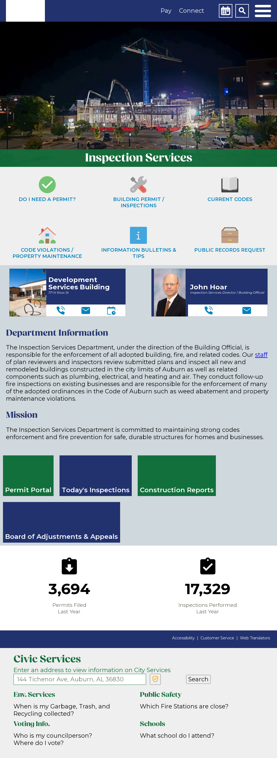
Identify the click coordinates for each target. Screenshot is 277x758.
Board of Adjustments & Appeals (61, 536)
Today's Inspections (96, 490)
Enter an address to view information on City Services (92, 669)
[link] (25, 11)
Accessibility (183, 638)
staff (261, 354)
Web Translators (255, 638)
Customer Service (217, 638)
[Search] (242, 11)
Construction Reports (177, 490)
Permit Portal (28, 490)
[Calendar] (225, 11)
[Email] (86, 310)
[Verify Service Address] (155, 679)
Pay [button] (166, 10)
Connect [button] (191, 10)
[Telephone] (61, 310)
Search (198, 679)
